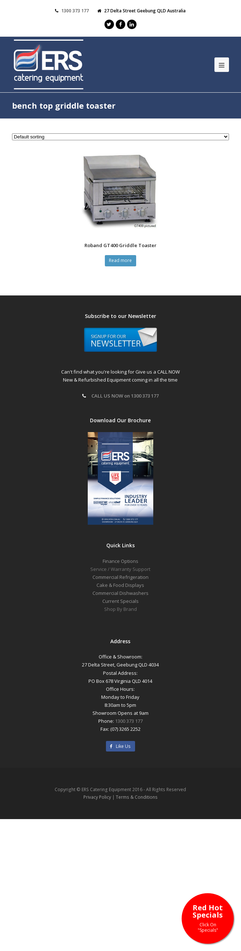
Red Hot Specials (208, 918)
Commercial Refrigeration (120, 577)
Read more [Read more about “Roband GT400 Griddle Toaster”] (120, 260)
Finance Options (120, 561)
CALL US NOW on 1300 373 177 (125, 395)
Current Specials (120, 601)
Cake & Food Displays (120, 585)
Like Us (120, 746)
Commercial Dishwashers (120, 593)
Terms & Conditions (137, 797)
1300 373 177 (129, 721)
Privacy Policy (97, 797)
